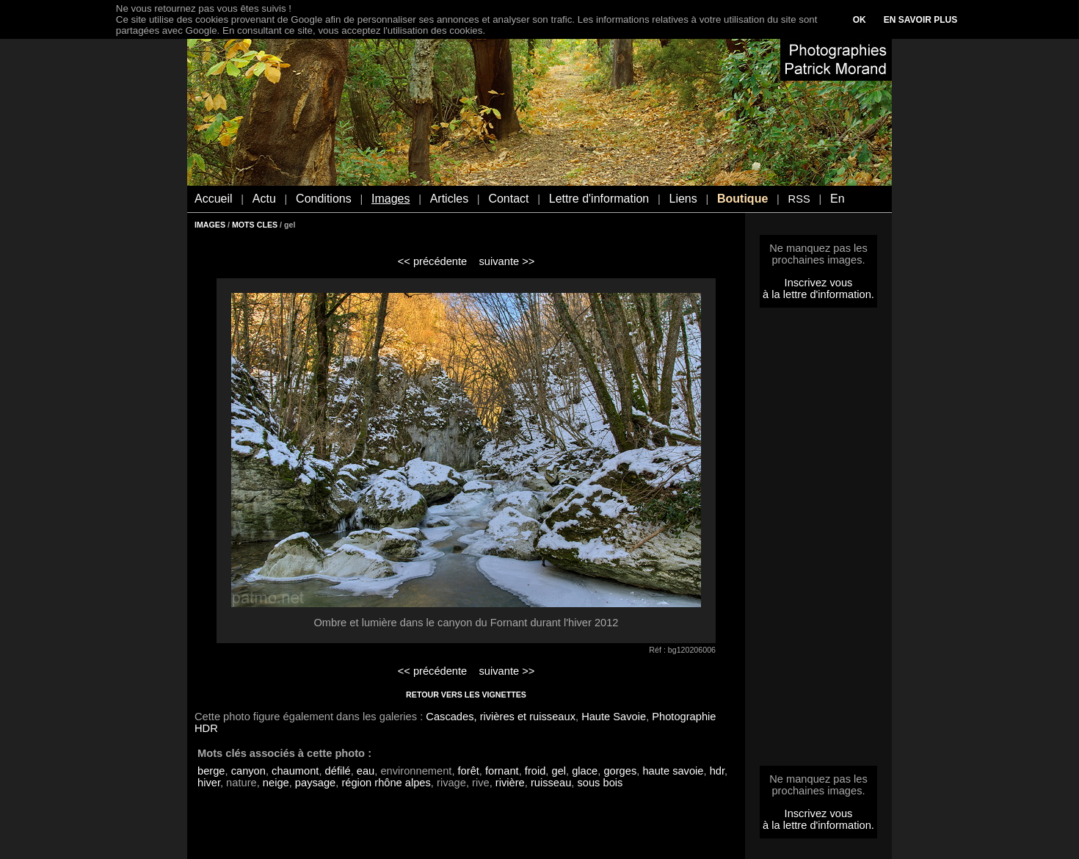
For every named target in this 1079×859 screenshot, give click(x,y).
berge (211, 771)
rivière (510, 783)
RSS (799, 199)
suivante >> (507, 261)
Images (390, 198)
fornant (502, 771)
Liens (683, 198)
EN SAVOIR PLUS (920, 20)
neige (276, 783)
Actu (264, 198)
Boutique (742, 198)
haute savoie (672, 771)
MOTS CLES (254, 224)
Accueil (214, 198)
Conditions (324, 198)
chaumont (295, 771)
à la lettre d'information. (818, 294)
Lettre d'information (599, 198)
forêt (468, 771)
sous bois (599, 783)
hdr (717, 771)
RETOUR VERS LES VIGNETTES (466, 694)
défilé (338, 771)
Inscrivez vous (819, 283)
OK (859, 20)
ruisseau (551, 783)
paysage (315, 783)
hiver (208, 783)
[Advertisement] (818, 541)
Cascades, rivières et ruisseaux (500, 716)
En (837, 198)
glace (584, 771)
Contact (508, 198)
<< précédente (433, 261)
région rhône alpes (385, 783)
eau (365, 771)
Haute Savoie (613, 716)
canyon (248, 771)
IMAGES (210, 224)
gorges (619, 771)
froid (535, 771)
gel (558, 771)
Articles (449, 198)
